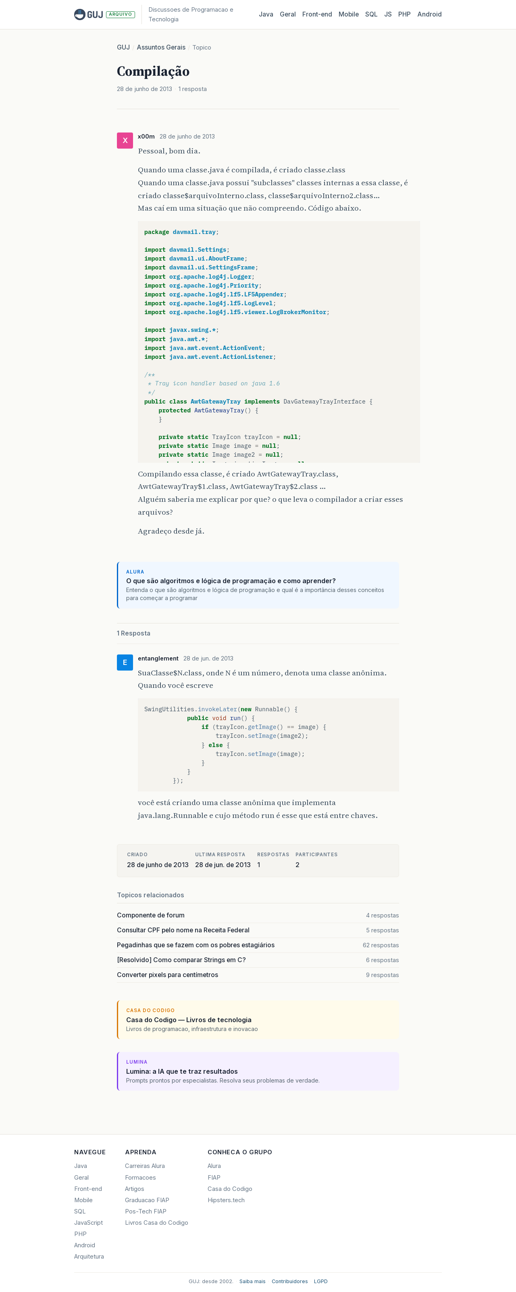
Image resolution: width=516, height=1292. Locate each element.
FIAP (214, 1177)
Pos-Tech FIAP (145, 1211)
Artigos (134, 1189)
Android (429, 14)
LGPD (321, 1281)
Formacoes (140, 1177)
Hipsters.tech (226, 1200)
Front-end (88, 1189)
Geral (288, 14)
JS (388, 14)
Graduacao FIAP (147, 1200)
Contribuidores (290, 1281)
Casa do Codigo (230, 1189)
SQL (371, 14)
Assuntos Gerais (161, 47)
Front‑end (317, 14)
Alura (214, 1166)
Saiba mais (252, 1281)
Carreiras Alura (145, 1166)
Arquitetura (89, 1256)
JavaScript (88, 1222)
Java (266, 14)
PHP (404, 14)
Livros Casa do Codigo (156, 1222)
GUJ (123, 47)
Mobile (349, 14)
